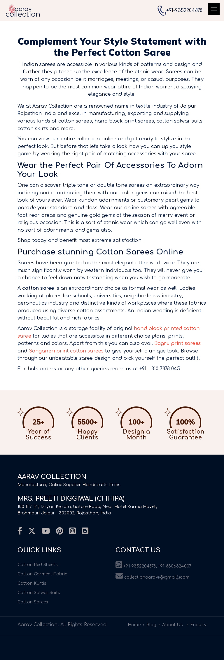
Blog (151, 625)
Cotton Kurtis (32, 583)
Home (134, 625)
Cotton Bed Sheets (38, 565)
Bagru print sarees (177, 343)
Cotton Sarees (33, 602)
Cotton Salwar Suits (39, 593)
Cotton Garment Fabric (42, 574)
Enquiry (198, 625)
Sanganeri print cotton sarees (66, 351)
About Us (172, 625)
